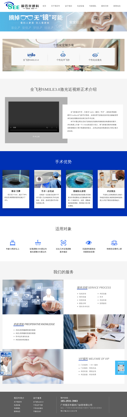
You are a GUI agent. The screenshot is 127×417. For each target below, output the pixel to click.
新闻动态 (117, 6)
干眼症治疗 (37, 411)
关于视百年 (55, 6)
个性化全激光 (38, 408)
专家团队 (92, 6)
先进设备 (80, 6)
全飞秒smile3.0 (38, 402)
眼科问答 (104, 6)
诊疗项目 (68, 6)
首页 (44, 6)
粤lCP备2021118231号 (69, 411)
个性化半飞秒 (38, 405)
